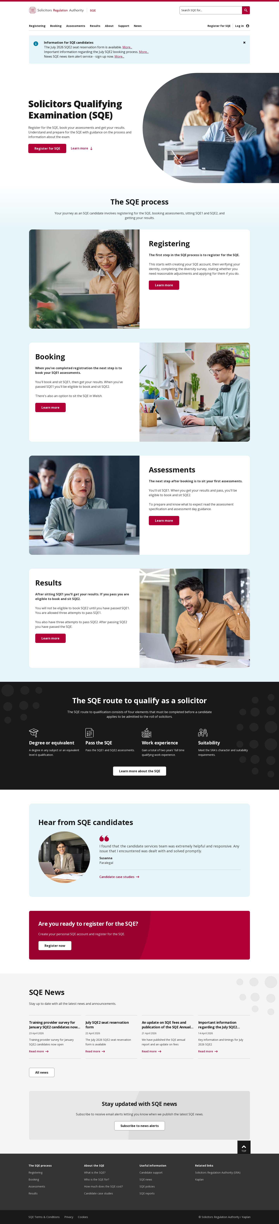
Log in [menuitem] (242, 26)
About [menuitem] (109, 26)
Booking (33, 1179)
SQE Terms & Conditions (44, 1217)
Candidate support (151, 1172)
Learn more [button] (82, 148)
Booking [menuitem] (56, 26)
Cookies (83, 1217)
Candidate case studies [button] (116, 877)
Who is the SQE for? (96, 1179)
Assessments (36, 1186)
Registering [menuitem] (37, 26)
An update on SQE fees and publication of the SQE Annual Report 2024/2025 (166, 1027)
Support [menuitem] (123, 26)
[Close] (244, 42)
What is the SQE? (94, 1172)
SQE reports (147, 1193)
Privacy (68, 1217)
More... (127, 47)
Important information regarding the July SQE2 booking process (217, 1027)
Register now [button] (55, 946)
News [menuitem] (138, 26)
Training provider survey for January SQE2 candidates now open (53, 1027)
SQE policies (147, 1186)
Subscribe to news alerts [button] (140, 1126)
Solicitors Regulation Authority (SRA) (217, 1172)
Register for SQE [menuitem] (219, 26)
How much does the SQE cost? (103, 1186)
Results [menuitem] (95, 26)
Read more (36, 1051)
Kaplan (199, 1179)
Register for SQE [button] (47, 148)
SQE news (146, 1179)
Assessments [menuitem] (75, 26)
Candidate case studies (98, 1193)
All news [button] (41, 1072)
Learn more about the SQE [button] (139, 771)
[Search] (246, 10)
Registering (35, 1172)
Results (33, 1193)
